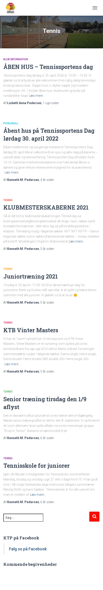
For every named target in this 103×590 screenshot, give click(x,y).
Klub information (15, 59)
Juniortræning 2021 (30, 276)
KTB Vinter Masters (30, 330)
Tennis (8, 200)
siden (51, 103)
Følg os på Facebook (28, 549)
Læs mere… (37, 95)
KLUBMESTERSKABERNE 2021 (46, 207)
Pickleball (10, 123)
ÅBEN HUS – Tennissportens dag (48, 67)
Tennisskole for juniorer (36, 465)
